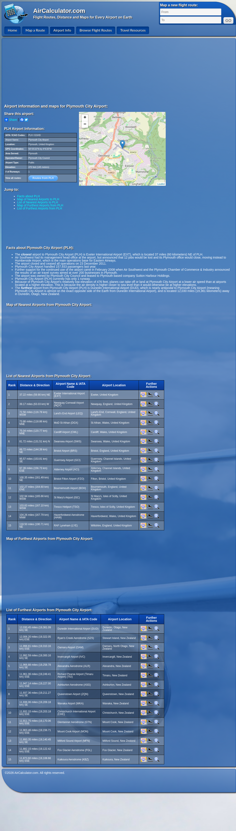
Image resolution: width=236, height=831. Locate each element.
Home (12, 30)
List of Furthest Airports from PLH (39, 208)
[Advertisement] (105, 71)
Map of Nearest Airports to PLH (38, 199)
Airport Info (62, 30)
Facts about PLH (28, 196)
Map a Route (35, 30)
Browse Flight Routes (96, 30)
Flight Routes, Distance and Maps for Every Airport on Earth (82, 17)
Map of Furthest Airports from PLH (40, 205)
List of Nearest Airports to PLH (37, 202)
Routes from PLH (43, 178)
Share (11, 119)
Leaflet (161, 184)
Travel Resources (133, 30)
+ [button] (85, 117)
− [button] (85, 124)
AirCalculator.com (59, 10)
